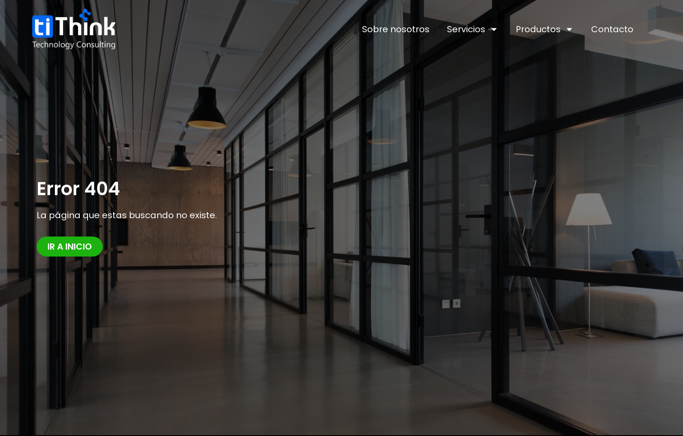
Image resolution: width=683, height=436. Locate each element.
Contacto (612, 29)
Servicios (472, 29)
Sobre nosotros (395, 29)
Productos (545, 29)
